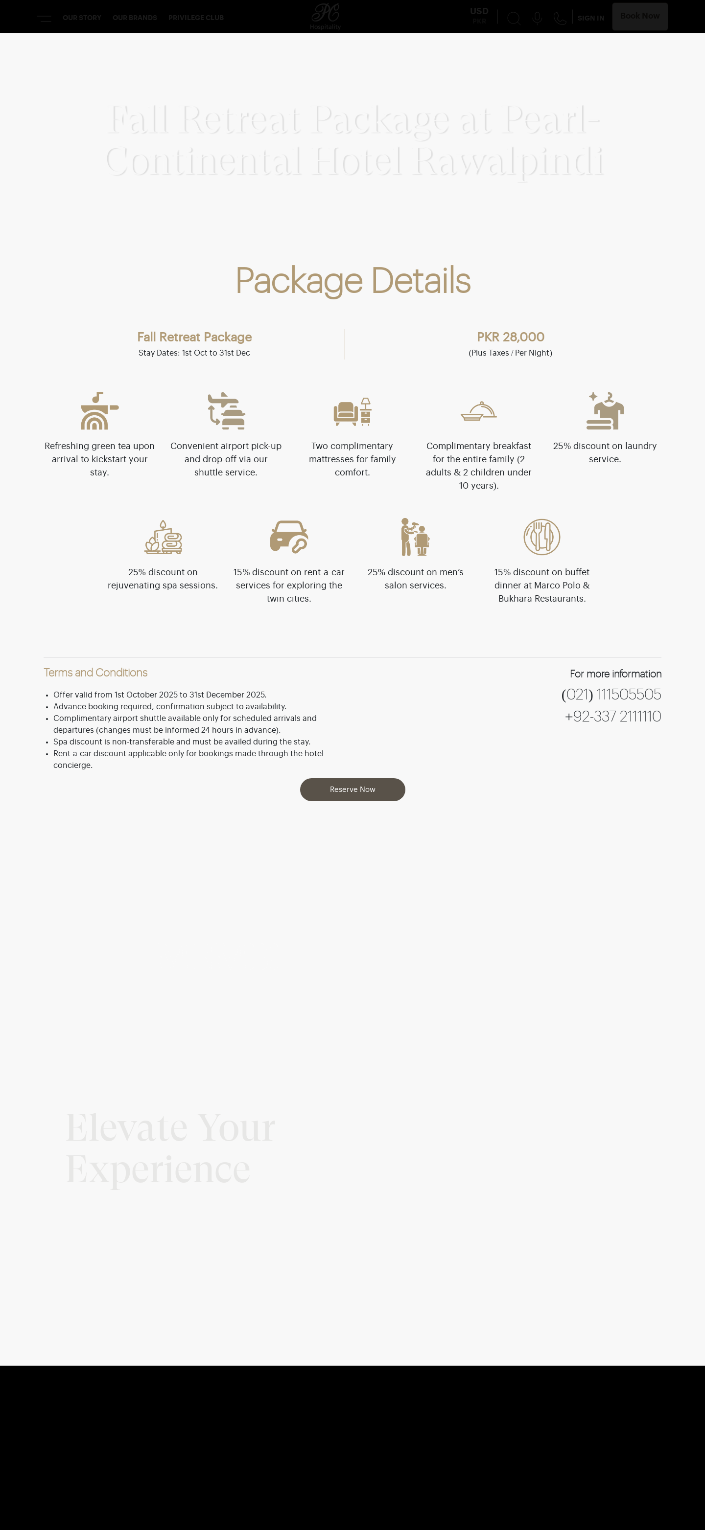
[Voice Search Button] (537, 18)
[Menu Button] (44, 18)
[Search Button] (514, 18)
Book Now (640, 16)
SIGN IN (591, 18)
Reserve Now (353, 789)
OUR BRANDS (135, 18)
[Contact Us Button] (560, 18)
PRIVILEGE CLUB (196, 18)
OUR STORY (82, 18)
